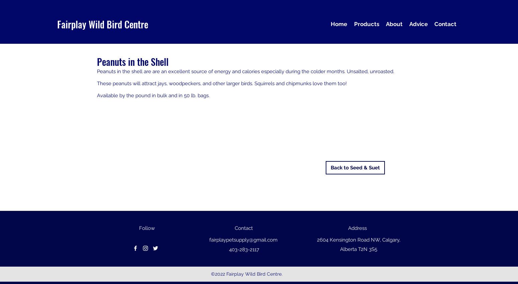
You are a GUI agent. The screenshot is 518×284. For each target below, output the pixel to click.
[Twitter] (155, 248)
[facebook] (135, 248)
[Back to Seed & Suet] (355, 167)
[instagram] (145, 248)
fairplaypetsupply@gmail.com (243, 240)
